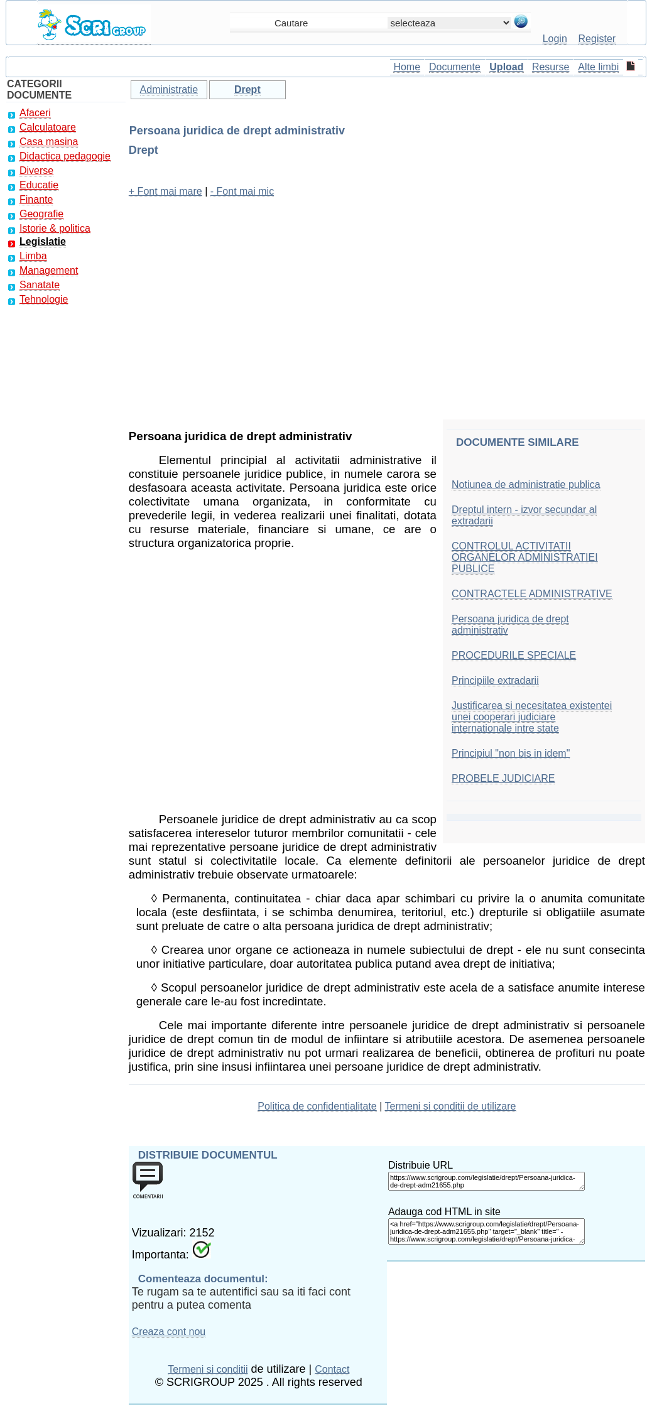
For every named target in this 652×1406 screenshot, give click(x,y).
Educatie (38, 185)
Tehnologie (43, 299)
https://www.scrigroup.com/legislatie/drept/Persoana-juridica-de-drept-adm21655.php (486, 1181)
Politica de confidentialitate (317, 1106)
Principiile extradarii (495, 680)
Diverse (36, 170)
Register (597, 38)
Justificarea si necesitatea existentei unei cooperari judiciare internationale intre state (532, 716)
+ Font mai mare (165, 191)
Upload (506, 67)
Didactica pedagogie (65, 156)
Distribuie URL (420, 1165)
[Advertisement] (387, 296)
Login (555, 38)
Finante (36, 199)
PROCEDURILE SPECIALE (514, 655)
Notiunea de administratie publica (526, 484)
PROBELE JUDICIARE (503, 778)
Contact (332, 1369)
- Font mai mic (242, 191)
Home (406, 67)
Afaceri (35, 112)
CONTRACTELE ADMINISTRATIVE (532, 593)
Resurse (551, 67)
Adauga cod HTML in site (444, 1211)
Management (48, 270)
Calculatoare (47, 127)
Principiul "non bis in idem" (511, 753)
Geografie (41, 213)
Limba (33, 256)
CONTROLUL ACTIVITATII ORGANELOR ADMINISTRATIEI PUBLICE (525, 557)
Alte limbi (598, 67)
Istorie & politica (54, 228)
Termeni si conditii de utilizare (450, 1106)
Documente (455, 67)
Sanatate (39, 284)
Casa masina (48, 141)
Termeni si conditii (207, 1369)
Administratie (169, 89)
